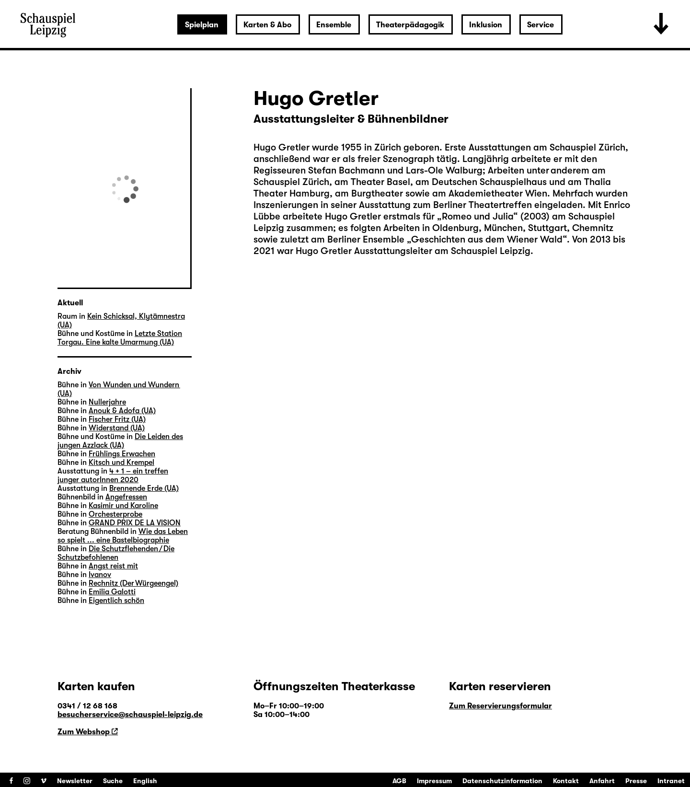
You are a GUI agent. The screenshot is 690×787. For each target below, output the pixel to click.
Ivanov (100, 574)
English (145, 781)
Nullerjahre (107, 402)
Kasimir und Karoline (123, 505)
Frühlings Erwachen (122, 454)
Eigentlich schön (116, 600)
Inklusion (485, 25)
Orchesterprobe (115, 514)
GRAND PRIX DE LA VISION (135, 523)
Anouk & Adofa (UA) (122, 410)
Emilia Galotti (112, 592)
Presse (636, 781)
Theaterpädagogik (410, 25)
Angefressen (126, 497)
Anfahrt (602, 781)
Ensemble (333, 25)
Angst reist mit (113, 566)
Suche (113, 781)
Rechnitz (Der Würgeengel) (133, 583)
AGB (399, 781)
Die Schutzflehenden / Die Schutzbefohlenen (116, 553)
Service (540, 25)
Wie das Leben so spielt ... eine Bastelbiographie (123, 535)
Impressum (434, 781)
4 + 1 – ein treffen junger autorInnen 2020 (113, 475)
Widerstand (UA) (117, 428)
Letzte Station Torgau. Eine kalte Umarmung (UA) (120, 338)
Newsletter (74, 781)
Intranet (671, 781)
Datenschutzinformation (502, 781)
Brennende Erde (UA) (144, 488)
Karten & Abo (267, 25)
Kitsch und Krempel (121, 462)
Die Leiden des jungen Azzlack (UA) (120, 441)
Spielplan (201, 25)
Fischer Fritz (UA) (117, 419)
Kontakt (566, 781)
